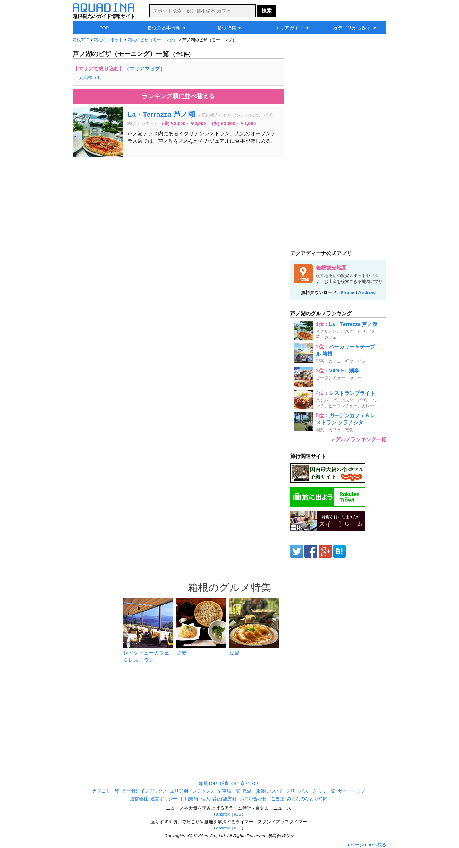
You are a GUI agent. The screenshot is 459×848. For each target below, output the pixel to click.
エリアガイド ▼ (292, 27)
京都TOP (249, 783)
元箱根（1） (91, 77)
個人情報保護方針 (219, 798)
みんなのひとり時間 (307, 798)
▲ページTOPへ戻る (366, 845)
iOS (237, 814)
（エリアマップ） (144, 68)
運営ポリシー (163, 798)
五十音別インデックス (144, 791)
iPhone (347, 292)
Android (367, 292)
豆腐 (234, 653)
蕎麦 (181, 653)
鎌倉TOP (229, 783)
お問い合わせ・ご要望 (262, 798)
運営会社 (139, 798)
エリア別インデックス (192, 791)
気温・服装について (263, 791)
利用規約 (189, 798)
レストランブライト (352, 393)
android (223, 814)
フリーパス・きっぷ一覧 (310, 791)
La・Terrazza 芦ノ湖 (161, 114)
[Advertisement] (178, 208)
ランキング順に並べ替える (178, 96)
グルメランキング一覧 (360, 439)
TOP (104, 27)
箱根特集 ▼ (229, 27)
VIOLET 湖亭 (344, 370)
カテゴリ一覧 (106, 791)
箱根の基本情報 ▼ (167, 27)
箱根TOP (208, 783)
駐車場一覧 (229, 791)
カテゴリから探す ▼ (355, 27)
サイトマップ (351, 791)
